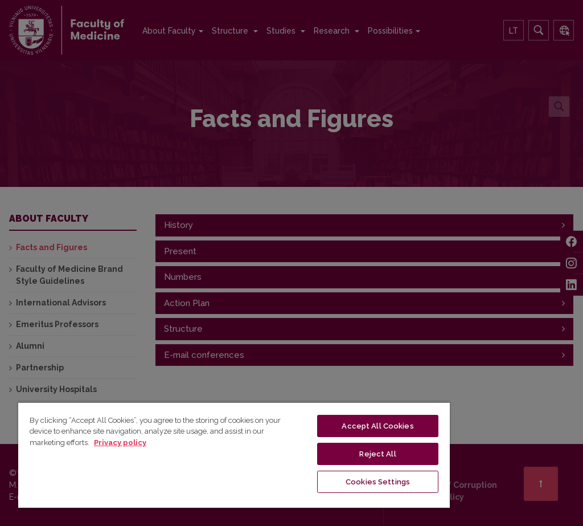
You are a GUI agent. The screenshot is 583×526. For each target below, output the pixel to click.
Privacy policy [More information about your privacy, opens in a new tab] (120, 442)
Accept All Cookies (377, 426)
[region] (234, 455)
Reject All (377, 454)
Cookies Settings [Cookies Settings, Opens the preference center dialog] (378, 482)
